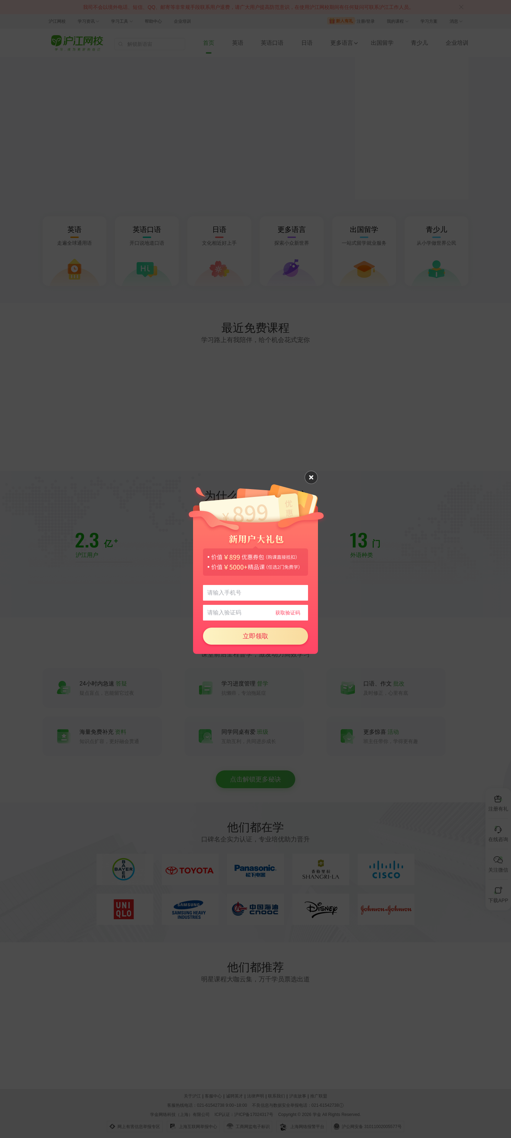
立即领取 (255, 636)
